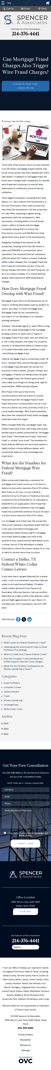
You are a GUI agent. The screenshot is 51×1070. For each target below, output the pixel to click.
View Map (25, 911)
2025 (5, 723)
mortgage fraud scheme (29, 168)
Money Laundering (13, 700)
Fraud (27, 121)
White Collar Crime (13, 709)
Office (42, 8)
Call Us (9, 8)
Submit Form (25, 843)
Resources (25, 1045)
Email (25, 8)
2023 (5, 734)
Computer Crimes (12, 687)
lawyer (5, 277)
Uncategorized (11, 704)
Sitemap (25, 1050)
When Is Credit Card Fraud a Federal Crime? (25, 654)
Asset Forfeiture (12, 683)
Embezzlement (11, 691)
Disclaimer (39, 833)
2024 (5, 729)
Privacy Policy (25, 836)
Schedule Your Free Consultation (25, 86)
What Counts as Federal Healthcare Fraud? (25, 642)
